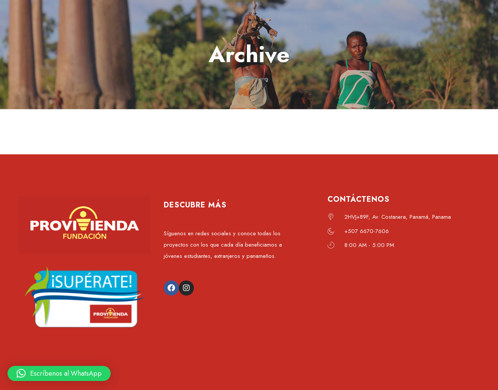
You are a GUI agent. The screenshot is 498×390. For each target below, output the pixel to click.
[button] (59, 373)
